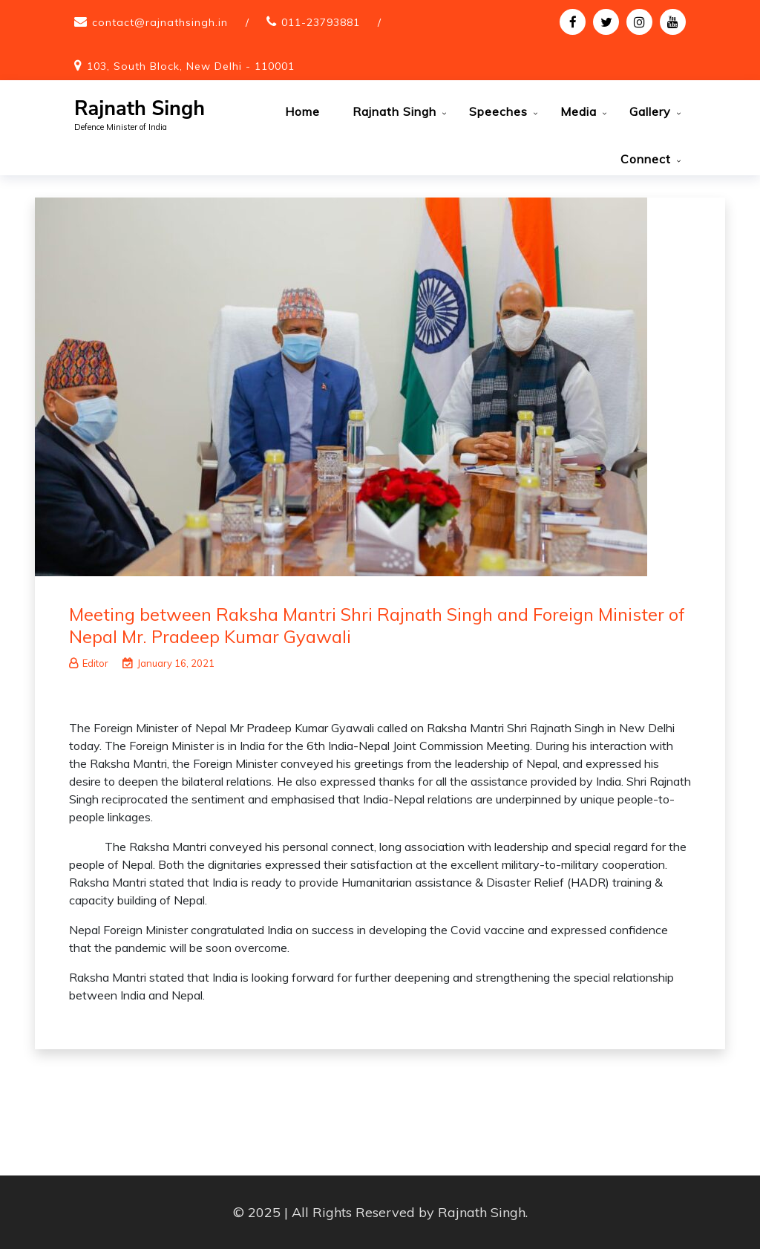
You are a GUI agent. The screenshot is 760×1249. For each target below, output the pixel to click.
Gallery (650, 111)
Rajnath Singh (139, 109)
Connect (645, 158)
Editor (88, 663)
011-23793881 (320, 22)
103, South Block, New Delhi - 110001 (191, 66)
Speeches (498, 111)
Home (302, 111)
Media (578, 111)
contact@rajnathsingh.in (160, 22)
